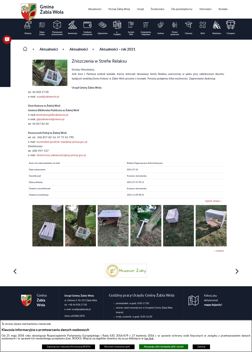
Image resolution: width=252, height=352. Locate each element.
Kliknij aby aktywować (213, 300)
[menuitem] (95, 9)
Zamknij (201, 347)
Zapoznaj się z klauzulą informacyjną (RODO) (68, 347)
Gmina (42, 11)
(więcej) (119, 312)
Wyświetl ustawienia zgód (117, 347)
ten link (148, 338)
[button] (5, 49)
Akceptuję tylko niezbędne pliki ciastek (164, 346)
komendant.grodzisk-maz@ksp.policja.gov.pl (62, 142)
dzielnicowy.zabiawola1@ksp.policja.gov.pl (61, 155)
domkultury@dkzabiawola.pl (52, 115)
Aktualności (49, 49)
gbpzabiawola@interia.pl (50, 119)
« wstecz (219, 251)
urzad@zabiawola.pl (48, 96)
